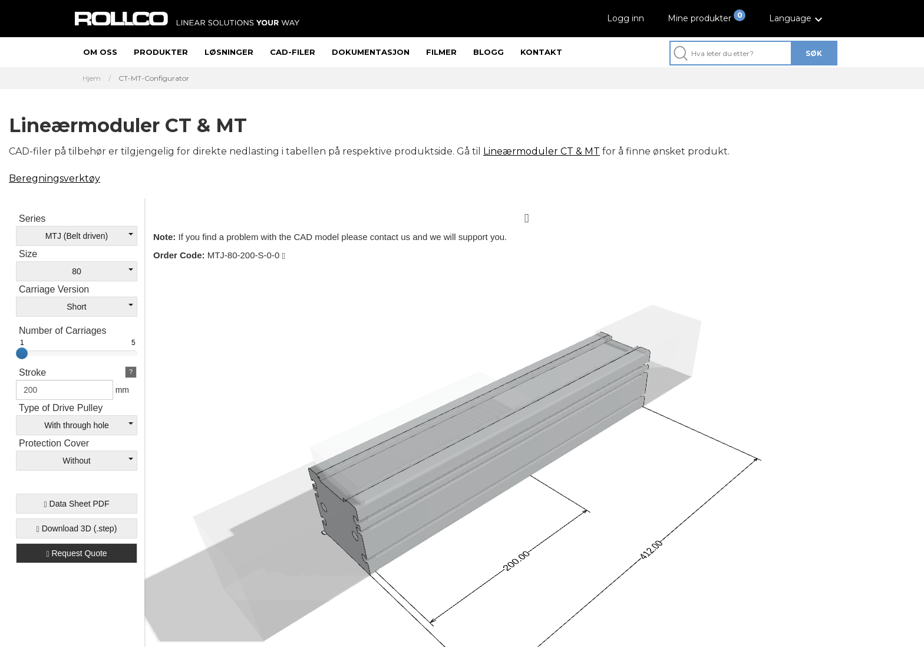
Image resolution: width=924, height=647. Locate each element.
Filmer (441, 52)
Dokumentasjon (371, 52)
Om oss (100, 52)
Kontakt (541, 52)
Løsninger (228, 52)
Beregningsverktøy (54, 178)
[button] (797, 18)
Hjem (91, 78)
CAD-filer (292, 52)
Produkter (161, 52)
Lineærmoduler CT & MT (541, 151)
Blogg (488, 52)
